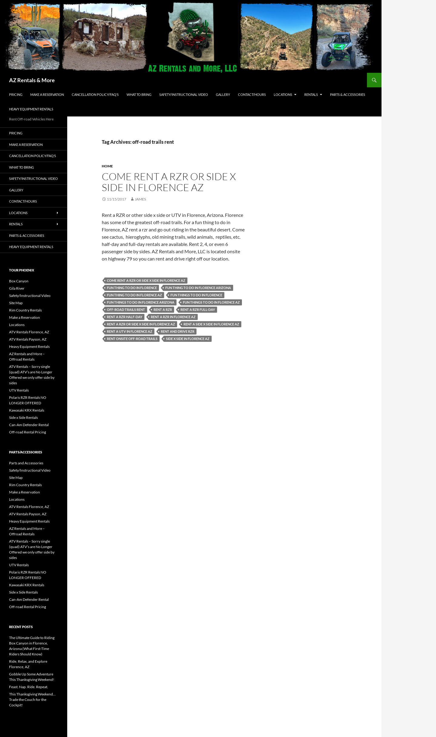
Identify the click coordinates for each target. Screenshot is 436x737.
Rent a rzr (163, 309)
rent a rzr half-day (124, 317)
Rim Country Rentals (25, 310)
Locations (283, 94)
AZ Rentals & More (32, 80)
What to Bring (139, 94)
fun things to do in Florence (196, 295)
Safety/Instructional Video (183, 94)
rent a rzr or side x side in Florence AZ (141, 324)
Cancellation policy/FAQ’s (95, 94)
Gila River (17, 288)
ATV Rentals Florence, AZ (29, 332)
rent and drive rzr (177, 331)
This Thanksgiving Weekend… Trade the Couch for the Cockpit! (32, 699)
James (140, 199)
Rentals (311, 94)
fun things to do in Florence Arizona (140, 302)
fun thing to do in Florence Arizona (198, 288)
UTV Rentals (19, 390)
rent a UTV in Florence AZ (129, 331)
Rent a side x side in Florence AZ (211, 324)
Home (107, 166)
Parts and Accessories (26, 463)
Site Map (16, 303)
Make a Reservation (47, 94)
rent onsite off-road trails (132, 339)
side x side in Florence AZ (188, 339)
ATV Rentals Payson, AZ (27, 339)
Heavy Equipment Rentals (31, 109)
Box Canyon (18, 281)
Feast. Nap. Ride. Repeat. (28, 687)
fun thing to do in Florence (132, 288)
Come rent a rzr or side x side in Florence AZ (169, 182)
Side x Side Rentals (23, 417)
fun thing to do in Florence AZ (134, 295)
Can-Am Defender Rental (29, 424)
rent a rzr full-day (197, 309)
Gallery (223, 94)
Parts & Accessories (347, 94)
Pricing (15, 94)
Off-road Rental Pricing (27, 432)
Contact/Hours (252, 94)
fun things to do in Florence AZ (211, 302)
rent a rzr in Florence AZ (173, 317)
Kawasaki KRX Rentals (26, 410)
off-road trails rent (126, 309)
